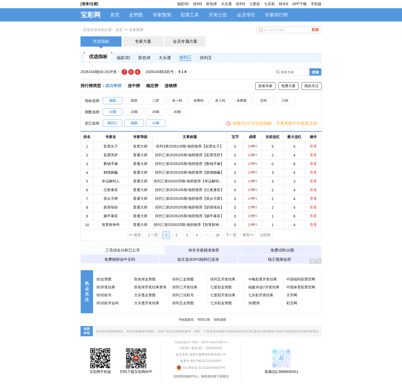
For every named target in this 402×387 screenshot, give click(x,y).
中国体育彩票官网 (300, 287)
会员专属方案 (185, 41)
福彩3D (183, 4)
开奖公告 (218, 14)
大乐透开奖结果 (146, 303)
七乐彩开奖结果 (260, 295)
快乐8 (283, 4)
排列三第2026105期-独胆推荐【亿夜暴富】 (189, 190)
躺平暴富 (111, 216)
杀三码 (220, 100)
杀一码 (177, 100)
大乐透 (226, 4)
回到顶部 (220, 319)
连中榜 (134, 85)
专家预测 (162, 14)
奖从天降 (111, 198)
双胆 (134, 100)
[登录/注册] (89, 4)
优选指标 (101, 41)
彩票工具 (189, 14)
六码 (285, 100)
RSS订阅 (204, 319)
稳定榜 (152, 85)
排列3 (197, 4)
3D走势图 (104, 279)
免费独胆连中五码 (119, 259)
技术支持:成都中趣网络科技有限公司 (201, 354)
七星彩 (254, 4)
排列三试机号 (183, 295)
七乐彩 (269, 4)
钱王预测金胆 (279, 259)
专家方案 (143, 41)
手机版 (316, 4)
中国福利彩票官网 (300, 279)
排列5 (240, 4)
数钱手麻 (111, 164)
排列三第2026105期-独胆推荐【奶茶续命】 (189, 207)
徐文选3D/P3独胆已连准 (198, 259)
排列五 (206, 58)
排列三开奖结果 (184, 287)
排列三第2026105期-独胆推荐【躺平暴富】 (189, 216)
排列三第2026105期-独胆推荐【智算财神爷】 (190, 225)
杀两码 (199, 100)
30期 (177, 112)
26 (218, 235)
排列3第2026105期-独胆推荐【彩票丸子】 (189, 146)
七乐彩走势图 (221, 303)
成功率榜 (113, 85)
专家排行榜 (276, 14)
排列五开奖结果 (222, 279)
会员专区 (246, 14)
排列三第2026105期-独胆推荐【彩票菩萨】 (189, 155)
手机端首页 (186, 319)
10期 (112, 112)
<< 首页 (135, 235)
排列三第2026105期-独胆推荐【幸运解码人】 (190, 181)
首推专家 (265, 86)
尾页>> (248, 235)
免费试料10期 (282, 250)
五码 (263, 100)
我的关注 (311, 86)
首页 (114, 14)
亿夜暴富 (111, 190)
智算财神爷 (111, 225)
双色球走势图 (145, 279)
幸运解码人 (111, 181)
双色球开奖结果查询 (150, 287)
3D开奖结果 (105, 287)
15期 (133, 112)
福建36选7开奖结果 (263, 287)
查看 (313, 146)
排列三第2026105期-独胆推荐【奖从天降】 (189, 198)
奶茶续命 (111, 207)
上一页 (152, 235)
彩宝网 (291, 303)
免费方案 (288, 86)
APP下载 (299, 4)
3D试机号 (104, 295)
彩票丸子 (111, 146)
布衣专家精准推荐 (203, 250)
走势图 (136, 14)
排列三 (185, 57)
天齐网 (291, 295)
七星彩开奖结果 (222, 295)
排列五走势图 (183, 303)
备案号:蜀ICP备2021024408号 (201, 361)
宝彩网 (90, 15)
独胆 (112, 100)
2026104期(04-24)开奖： (100, 72)
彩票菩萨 (111, 155)
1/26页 (265, 235)
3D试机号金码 (107, 303)
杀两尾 (242, 100)
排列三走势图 (183, 279)
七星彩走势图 (221, 287)
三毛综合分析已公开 (122, 250)
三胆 (155, 100)
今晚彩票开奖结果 (262, 279)
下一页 (231, 235)
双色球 (211, 4)
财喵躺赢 (111, 172)
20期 (155, 112)
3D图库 (254, 303)
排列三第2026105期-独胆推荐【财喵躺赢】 (189, 172)
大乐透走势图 (145, 295)
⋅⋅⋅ (207, 235)
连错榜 (171, 85)
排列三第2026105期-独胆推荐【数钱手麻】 (189, 164)
